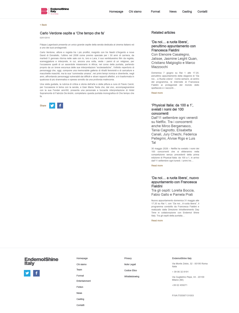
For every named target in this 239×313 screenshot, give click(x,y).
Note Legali (130, 264)
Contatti (202, 12)
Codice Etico (130, 270)
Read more (157, 92)
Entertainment (83, 281)
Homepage (116, 12)
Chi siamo (135, 12)
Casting (187, 12)
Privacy (128, 258)
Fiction (79, 287)
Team (79, 269)
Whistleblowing (131, 276)
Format (155, 12)
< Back (43, 24)
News (173, 12)
